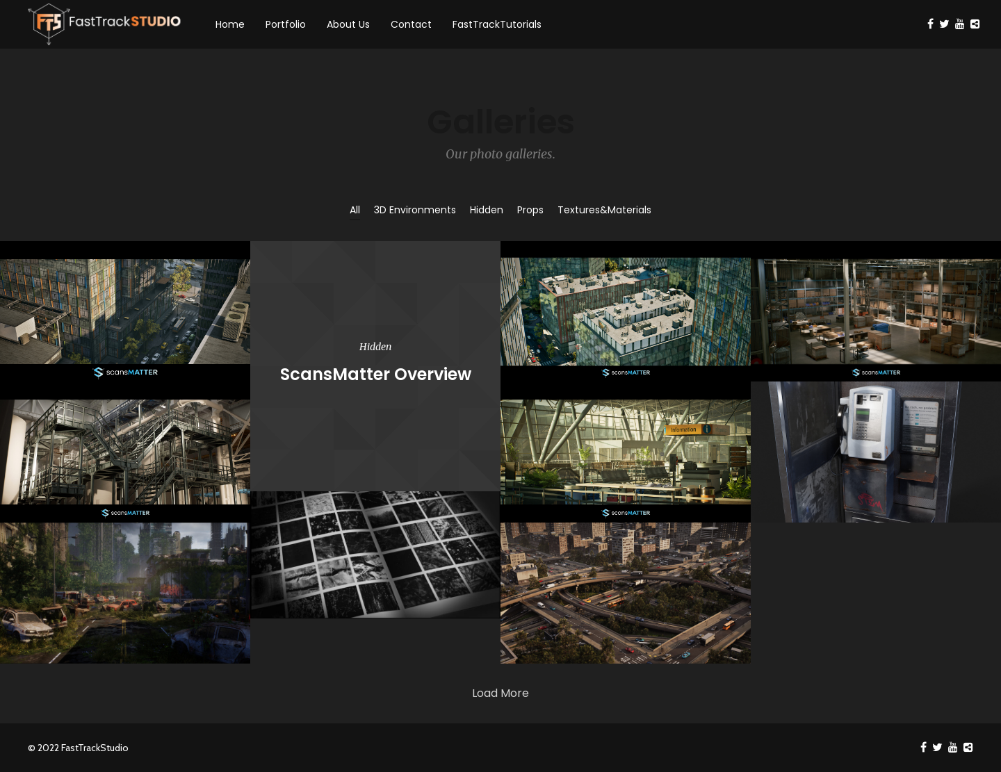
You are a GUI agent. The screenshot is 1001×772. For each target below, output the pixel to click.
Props (530, 210)
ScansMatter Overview (375, 374)
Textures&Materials (604, 210)
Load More (500, 693)
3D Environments (415, 210)
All (355, 210)
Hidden (486, 210)
